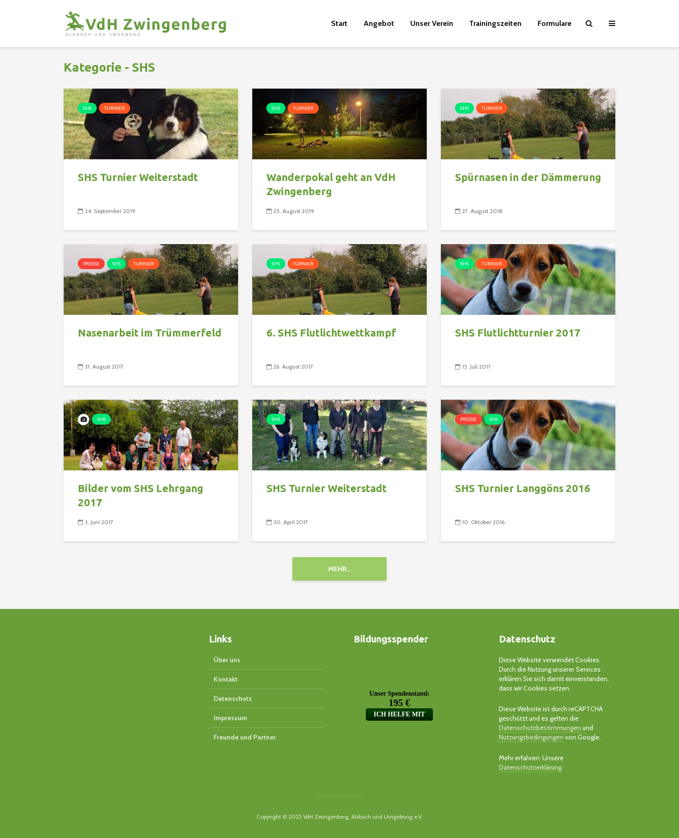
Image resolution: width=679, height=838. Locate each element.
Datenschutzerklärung (530, 767)
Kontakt (226, 679)
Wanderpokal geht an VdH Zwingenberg (331, 184)
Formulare (554, 23)
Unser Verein (431, 23)
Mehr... (339, 569)
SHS (87, 108)
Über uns (227, 660)
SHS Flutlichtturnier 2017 (517, 332)
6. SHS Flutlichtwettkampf (331, 332)
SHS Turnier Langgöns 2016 (522, 488)
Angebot (379, 23)
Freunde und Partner (245, 737)
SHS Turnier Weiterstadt (138, 177)
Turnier (114, 108)
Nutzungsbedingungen (531, 737)
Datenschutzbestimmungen (540, 727)
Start (339, 23)
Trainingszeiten (495, 23)
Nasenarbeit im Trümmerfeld (150, 332)
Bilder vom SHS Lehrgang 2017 (140, 495)
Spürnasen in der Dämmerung (528, 177)
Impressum (230, 718)
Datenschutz (233, 698)
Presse (91, 264)
